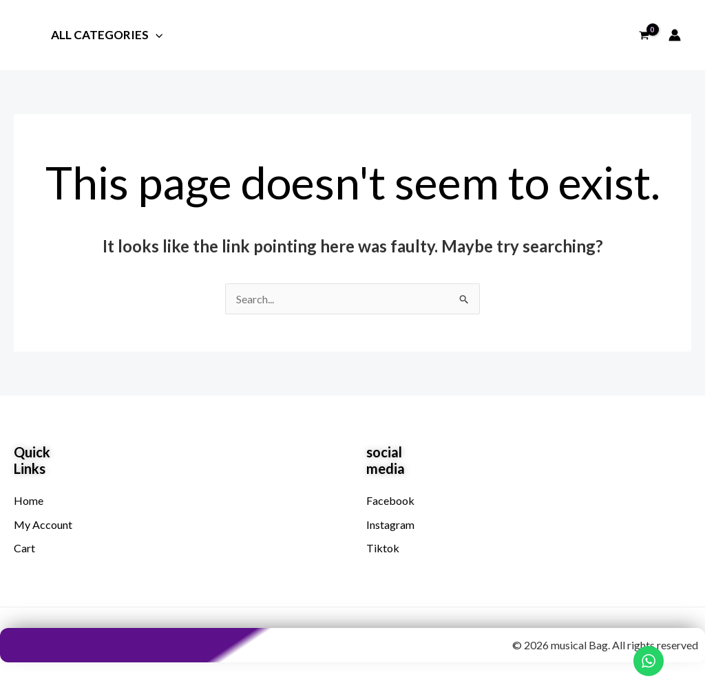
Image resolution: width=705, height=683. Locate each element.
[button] (154, 35)
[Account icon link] (675, 35)
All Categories (105, 35)
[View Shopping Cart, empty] (644, 35)
